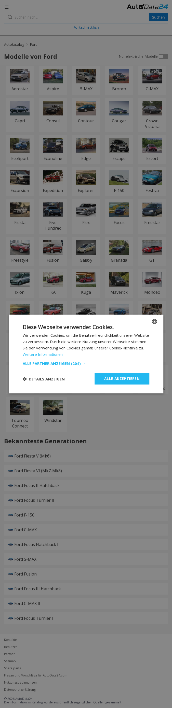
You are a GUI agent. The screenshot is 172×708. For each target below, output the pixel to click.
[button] (86, 363)
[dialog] (86, 354)
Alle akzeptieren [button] (122, 378)
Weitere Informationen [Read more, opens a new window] (43, 354)
